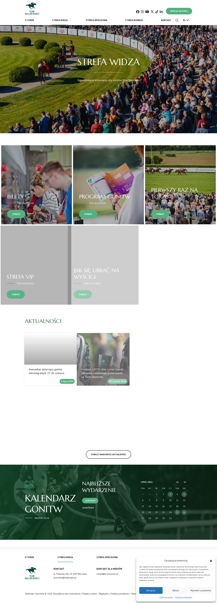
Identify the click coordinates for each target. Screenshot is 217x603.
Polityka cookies (166, 597)
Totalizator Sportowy (34, 593)
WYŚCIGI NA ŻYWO (179, 11)
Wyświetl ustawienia (200, 590)
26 (184, 512)
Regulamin (104, 593)
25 (177, 512)
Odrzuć (175, 590)
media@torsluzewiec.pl (107, 574)
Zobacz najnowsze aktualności (95, 454)
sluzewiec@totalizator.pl (64, 577)
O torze (29, 20)
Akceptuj (150, 590)
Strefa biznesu (134, 20)
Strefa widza (60, 20)
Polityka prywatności (183, 597)
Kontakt (166, 20)
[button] (210, 560)
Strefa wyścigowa (96, 20)
